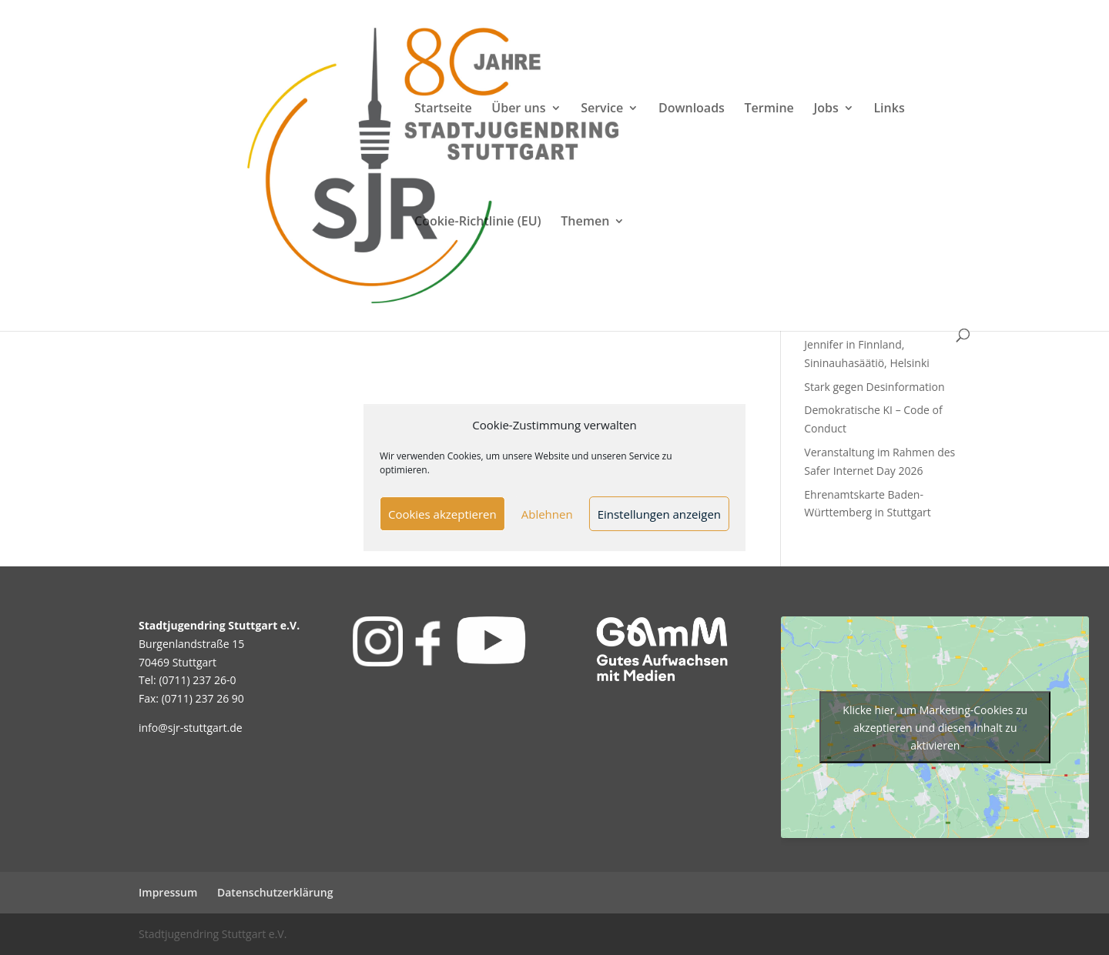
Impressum (168, 892)
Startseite (443, 109)
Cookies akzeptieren (442, 514)
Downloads (691, 109)
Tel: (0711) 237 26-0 (187, 680)
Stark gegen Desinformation (874, 386)
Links (888, 109)
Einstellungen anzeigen (659, 514)
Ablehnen (547, 514)
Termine (769, 109)
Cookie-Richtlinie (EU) (477, 222)
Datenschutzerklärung (275, 892)
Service (602, 109)
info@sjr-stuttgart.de (191, 727)
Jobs (825, 109)
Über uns (518, 109)
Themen (585, 222)
